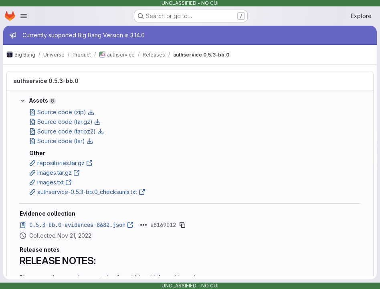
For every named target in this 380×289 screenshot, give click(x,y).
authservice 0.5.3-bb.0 (46, 80)
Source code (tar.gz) (65, 121)
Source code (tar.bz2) (66, 131)
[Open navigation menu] (23, 16)
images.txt (50, 182)
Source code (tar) (61, 140)
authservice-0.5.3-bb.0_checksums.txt (87, 191)
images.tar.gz (54, 172)
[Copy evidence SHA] (182, 224)
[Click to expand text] (143, 224)
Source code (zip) (61, 112)
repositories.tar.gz (61, 163)
